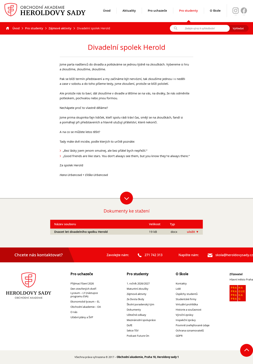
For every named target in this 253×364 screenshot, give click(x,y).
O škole (215, 15)
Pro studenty (188, 15)
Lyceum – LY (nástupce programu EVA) (84, 294)
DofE (129, 325)
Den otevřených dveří (83, 288)
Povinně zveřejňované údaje (192, 325)
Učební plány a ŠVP (81, 317)
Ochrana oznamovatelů (190, 330)
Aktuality (129, 15)
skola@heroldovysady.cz (230, 255)
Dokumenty (134, 309)
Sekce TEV (133, 330)
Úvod (106, 15)
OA (244, 15)
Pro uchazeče (157, 15)
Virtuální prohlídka (187, 304)
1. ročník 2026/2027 (138, 283)
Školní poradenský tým (140, 304)
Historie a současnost (188, 309)
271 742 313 (150, 255)
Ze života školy (135, 299)
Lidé (178, 288)
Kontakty (181, 283)
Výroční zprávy (184, 315)
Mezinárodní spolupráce (141, 320)
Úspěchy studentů (187, 294)
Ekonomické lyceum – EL (85, 301)
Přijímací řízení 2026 (82, 283)
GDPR (179, 335)
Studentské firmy (186, 299)
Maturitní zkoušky (137, 288)
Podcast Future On (138, 335)
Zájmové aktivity (60, 28)
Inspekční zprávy (186, 320)
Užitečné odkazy (136, 315)
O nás (73, 312)
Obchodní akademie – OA (85, 307)
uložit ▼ (193, 232)
